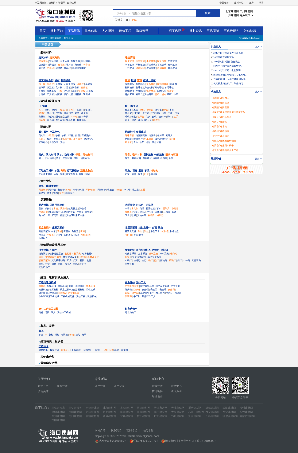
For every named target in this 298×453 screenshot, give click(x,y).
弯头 (49, 193)
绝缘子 (152, 135)
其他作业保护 (147, 293)
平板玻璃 (140, 64)
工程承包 (43, 346)
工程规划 (86, 350)
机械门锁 (68, 113)
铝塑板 (59, 94)
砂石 (58, 135)
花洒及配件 (131, 227)
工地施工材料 (46, 170)
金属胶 (59, 84)
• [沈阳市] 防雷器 (220, 102)
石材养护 (86, 135)
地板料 (173, 84)
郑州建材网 (177, 416)
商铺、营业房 (65, 264)
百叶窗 (170, 91)
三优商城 (213, 30)
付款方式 (157, 386)
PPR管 (119, 189)
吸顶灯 (172, 260)
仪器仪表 (53, 142)
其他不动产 (44, 267)
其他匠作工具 (149, 296)
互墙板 (86, 94)
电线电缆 (67, 139)
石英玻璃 (161, 64)
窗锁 (77, 113)
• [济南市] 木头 (219, 126)
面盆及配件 (45, 227)
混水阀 (158, 212)
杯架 (62, 215)
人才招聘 (108, 30)
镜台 (160, 227)
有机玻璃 (172, 64)
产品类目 (47, 44)
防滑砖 (50, 68)
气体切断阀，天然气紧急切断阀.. (229, 79)
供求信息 (91, 30)
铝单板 (128, 142)
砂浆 (147, 170)
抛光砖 (78, 64)
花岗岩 (42, 135)
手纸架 (80, 212)
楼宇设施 (43, 249)
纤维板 (42, 91)
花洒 (142, 208)
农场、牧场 (44, 264)
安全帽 (145, 289)
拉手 (175, 116)
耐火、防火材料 (47, 154)
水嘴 (127, 208)
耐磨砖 (59, 68)
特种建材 (159, 154)
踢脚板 (78, 94)
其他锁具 (81, 120)
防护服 (137, 289)
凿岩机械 (62, 286)
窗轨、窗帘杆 (159, 116)
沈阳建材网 (58, 420)
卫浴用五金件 (57, 204)
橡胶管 (110, 189)
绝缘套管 (129, 135)
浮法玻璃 (151, 64)
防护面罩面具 (162, 286)
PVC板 (67, 91)
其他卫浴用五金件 (75, 215)
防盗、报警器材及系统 (50, 257)
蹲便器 (42, 234)
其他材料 (156, 142)
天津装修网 (177, 407)
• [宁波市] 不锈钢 (220, 136)
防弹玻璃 (172, 61)
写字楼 (82, 264)
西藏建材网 (109, 416)
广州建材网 (246, 11)
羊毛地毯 (169, 87)
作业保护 (130, 282)
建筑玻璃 (130, 57)
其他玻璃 (172, 68)
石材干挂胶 (69, 84)
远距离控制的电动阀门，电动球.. (229, 74)
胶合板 (75, 87)
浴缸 (140, 231)
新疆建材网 (92, 416)
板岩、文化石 (54, 139)
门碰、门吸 (173, 113)
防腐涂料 (75, 61)
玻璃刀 (128, 296)
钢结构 (154, 170)
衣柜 (51, 334)
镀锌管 (52, 189)
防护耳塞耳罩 (147, 286)
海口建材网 (75, 416)
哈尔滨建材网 (230, 416)
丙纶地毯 (159, 87)
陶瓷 (63, 170)
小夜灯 (128, 260)
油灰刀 (169, 293)
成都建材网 (212, 407)
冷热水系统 (130, 253)
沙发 (41, 334)
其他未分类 (47, 356)
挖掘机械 (43, 289)
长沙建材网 (246, 412)
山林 (54, 264)
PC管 (81, 189)
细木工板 (51, 91)
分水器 (128, 212)
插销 (164, 113)
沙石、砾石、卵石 (71, 135)
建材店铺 (57, 30)
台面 (154, 227)
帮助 (261, 2)
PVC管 (127, 189)
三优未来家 (58, 407)
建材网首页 (55, 38)
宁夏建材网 (126, 416)
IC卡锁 (74, 116)
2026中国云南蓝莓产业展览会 (228, 53)
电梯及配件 (88, 253)
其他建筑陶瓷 (79, 68)
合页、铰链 (130, 120)
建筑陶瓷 (55, 57)
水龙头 (134, 208)
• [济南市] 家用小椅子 (223, 145)
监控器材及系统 (73, 253)
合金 (136, 142)
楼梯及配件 (44, 260)
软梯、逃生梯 (132, 293)
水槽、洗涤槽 (60, 208)
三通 (142, 189)
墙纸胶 (42, 87)
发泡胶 (50, 87)
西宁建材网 (229, 412)
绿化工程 (108, 350)
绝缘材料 (130, 131)
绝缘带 (160, 135)
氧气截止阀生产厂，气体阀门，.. (229, 83)
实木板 (59, 87)
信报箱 (164, 249)
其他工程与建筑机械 (86, 296)
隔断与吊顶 (171, 154)
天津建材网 (143, 407)
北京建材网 (232, 11)
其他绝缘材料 (162, 139)
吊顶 (170, 158)
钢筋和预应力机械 (48, 293)
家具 (53, 312)
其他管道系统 (154, 257)
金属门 (63, 109)
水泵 (127, 257)
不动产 (53, 249)
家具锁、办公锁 (47, 116)
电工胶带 (148, 139)
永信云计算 (92, 407)
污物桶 (82, 208)
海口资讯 (142, 30)
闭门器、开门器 (141, 113)
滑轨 (127, 116)
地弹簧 (140, 116)
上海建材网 (232, 15)
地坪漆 (69, 64)
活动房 (155, 249)
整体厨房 (43, 212)
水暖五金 (130, 204)
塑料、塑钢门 (51, 109)
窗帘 (139, 80)
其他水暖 (141, 215)
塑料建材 (148, 154)
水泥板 (42, 94)
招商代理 (177, 30)
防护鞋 (128, 289)
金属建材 (141, 131)
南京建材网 (143, 412)
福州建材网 (246, 407)
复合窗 (158, 109)
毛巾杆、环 (44, 215)
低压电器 (43, 142)
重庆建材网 (195, 407)
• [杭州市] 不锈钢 (220, 131)
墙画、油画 (172, 94)
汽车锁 (59, 113)
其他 (62, 142)
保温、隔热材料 (84, 154)
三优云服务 (231, 30)
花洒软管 (150, 208)
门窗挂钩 (155, 113)
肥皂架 (55, 215)
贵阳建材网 (75, 412)
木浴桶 (164, 231)
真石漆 (61, 64)
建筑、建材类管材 (48, 186)
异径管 (42, 193)
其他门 (50, 113)
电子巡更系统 (56, 253)
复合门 (88, 109)
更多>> (258, 158)
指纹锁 (65, 116)
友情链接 (157, 391)
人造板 (67, 87)
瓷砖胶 (50, 84)
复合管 (61, 189)
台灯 (144, 260)
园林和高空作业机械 (68, 293)
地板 (127, 80)
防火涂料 (43, 64)
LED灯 (187, 260)
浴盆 (146, 231)
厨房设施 (43, 204)
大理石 (50, 135)
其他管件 (70, 193)
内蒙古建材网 (248, 416)
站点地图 (157, 396)
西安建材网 (212, 412)
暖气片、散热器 (171, 208)
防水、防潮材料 (65, 154)
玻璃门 (42, 113)
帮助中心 (176, 386)
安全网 (171, 289)
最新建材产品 (48, 363)
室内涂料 (43, 61)
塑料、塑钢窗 (146, 109)
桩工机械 (53, 289)
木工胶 (42, 84)
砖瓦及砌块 (73, 170)
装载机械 (90, 289)
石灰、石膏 (131, 170)
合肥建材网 (109, 412)
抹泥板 (178, 293)
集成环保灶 (55, 212)
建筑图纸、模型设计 (49, 350)
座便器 (66, 231)
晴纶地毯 (129, 91)
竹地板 (139, 87)
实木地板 (129, 84)
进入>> (258, 46)
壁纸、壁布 (149, 80)
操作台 (48, 208)
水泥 (57, 170)
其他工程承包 (121, 350)
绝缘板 (128, 139)
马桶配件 (43, 238)
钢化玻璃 (129, 61)
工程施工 (97, 350)
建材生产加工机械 (48, 308)
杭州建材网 (143, 416)
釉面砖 (67, 68)
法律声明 (176, 391)
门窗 (47, 312)
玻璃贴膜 (140, 68)
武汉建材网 (229, 407)
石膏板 (89, 91)
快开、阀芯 (139, 212)
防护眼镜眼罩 (132, 286)
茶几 (77, 334)
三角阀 (166, 212)
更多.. (134, 20)
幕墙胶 (88, 84)
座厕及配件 (58, 227)
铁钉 (169, 116)
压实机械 (51, 286)
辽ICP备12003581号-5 (145, 440)
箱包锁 (50, 120)
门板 (60, 91)
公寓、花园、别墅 (82, 260)
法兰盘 (135, 189)
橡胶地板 (129, 87)
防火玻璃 (161, 61)
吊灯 (150, 260)
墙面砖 (42, 68)
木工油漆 (64, 61)
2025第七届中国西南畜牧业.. (227, 66)
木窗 (136, 109)
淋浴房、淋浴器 (144, 204)
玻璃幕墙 (161, 68)
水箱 (53, 231)
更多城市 (247, 15)
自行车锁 (83, 116)
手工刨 (137, 296)
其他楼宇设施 (58, 260)
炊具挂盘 (73, 208)
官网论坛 (131, 430)
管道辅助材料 (139, 257)
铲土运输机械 (67, 289)
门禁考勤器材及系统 (88, 257)
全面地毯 (140, 91)
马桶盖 (75, 231)
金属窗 (128, 109)
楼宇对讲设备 (70, 257)
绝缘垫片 (138, 139)
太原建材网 (177, 412)
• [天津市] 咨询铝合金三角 (225, 150)
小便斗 (59, 234)
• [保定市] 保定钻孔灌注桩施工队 (228, 112)
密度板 (84, 87)
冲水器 (75, 234)
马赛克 (86, 64)
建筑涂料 (43, 57)
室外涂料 (53, 61)
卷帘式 (139, 94)
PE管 (75, 189)
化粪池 (173, 253)
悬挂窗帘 (129, 94)
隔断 (165, 158)
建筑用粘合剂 (46, 80)
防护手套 (175, 286)
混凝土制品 (86, 170)
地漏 (133, 215)
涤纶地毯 (151, 91)
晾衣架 (156, 120)
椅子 (84, 334)
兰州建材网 (58, 416)
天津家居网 (160, 407)
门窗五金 (133, 106)
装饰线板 (66, 80)
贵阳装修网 (92, 412)
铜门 (128, 20)
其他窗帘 (148, 94)
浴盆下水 (155, 231)
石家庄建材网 (196, 412)
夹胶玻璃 (151, 61)
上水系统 (142, 253)
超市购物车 (131, 308)
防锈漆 (52, 64)
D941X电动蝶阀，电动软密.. (227, 70)
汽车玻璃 (129, 64)
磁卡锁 (84, 113)
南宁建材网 (160, 412)
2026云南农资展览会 (223, 57)
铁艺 (142, 142)
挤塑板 (81, 91)
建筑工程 (125, 30)
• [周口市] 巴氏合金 (221, 117)
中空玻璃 (140, 61)
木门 (41, 109)
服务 (251, 2)
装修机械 (90, 286)
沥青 (140, 170)
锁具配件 (70, 120)
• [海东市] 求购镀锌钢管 (224, 140)
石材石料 (43, 131)
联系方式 (62, 386)
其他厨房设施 (68, 212)
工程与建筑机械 (47, 282)
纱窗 (165, 109)
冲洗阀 (149, 212)
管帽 (55, 193)
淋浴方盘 (174, 231)
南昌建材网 (126, 412)
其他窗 (128, 113)
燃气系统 (153, 253)
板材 (57, 80)
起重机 (42, 286)
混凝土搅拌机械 (76, 286)
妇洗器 (67, 234)
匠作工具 (141, 282)
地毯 (133, 80)
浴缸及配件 (144, 227)
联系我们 (116, 430)
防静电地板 (163, 84)
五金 (127, 215)
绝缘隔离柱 (141, 135)
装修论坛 (250, 30)
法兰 (61, 193)
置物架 (88, 212)
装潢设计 (65, 350)
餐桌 (71, 334)
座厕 (82, 231)
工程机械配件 (67, 296)
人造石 (42, 139)
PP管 (68, 189)
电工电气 (55, 131)
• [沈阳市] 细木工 (220, 98)
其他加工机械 (64, 312)
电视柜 (64, 334)
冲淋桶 (128, 234)
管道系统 (130, 249)
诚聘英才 (43, 391)
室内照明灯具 (143, 249)
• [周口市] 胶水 (219, 121)
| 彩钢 (172, 139)
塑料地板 (140, 84)
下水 (159, 208)
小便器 (50, 234)
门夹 (148, 116)
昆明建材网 (58, 412)
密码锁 (42, 120)
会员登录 (119, 386)
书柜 (57, 334)
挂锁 (58, 116)
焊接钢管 (101, 189)
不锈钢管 (90, 189)
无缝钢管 (43, 189)
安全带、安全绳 (158, 289)
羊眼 (133, 116)
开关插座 (77, 139)
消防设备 (43, 253)
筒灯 (179, 260)
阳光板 (50, 94)
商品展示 (74, 30)
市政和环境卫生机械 (49, 296)
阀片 (174, 212)
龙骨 (148, 142)
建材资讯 (196, 30)
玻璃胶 (80, 84)
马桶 (59, 231)
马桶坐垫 (85, 234)
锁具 (44, 106)
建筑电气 (88, 139)
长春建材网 (212, 416)
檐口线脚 (68, 94)
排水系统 (164, 253)
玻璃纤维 (151, 68)
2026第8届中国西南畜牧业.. (227, 61)
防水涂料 (86, 61)
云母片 (169, 135)
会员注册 (100, 386)
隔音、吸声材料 (133, 154)
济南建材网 (195, 416)
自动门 (71, 109)
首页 (43, 30)
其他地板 (148, 87)
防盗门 (80, 109)
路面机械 (79, 289)
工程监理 (76, 350)
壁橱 (41, 208)
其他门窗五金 (145, 120)
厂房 (69, 260)
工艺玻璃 (129, 68)
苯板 (74, 91)
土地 (75, 264)
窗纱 (171, 109)
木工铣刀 (160, 293)
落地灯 (163, 260)
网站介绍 (43, 386)
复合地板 (151, 84)
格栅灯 (137, 260)
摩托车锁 (60, 120)
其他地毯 (161, 91)
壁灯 (156, 260)
